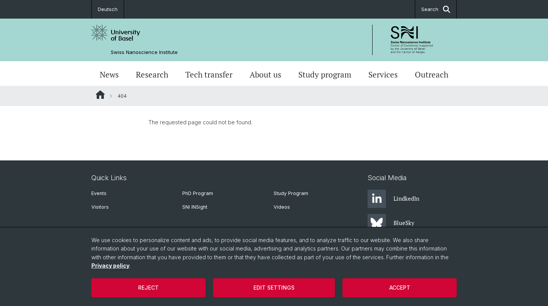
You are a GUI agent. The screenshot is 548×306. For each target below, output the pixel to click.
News (109, 74)
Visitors (100, 207)
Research (152, 74)
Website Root (100, 94)
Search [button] (435, 9)
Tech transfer (209, 74)
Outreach (431, 74)
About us (265, 74)
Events (99, 193)
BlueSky (391, 223)
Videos (282, 207)
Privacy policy (110, 265)
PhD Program (197, 193)
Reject (148, 287)
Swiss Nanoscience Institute (144, 52)
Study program (324, 74)
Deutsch (108, 9)
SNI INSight (194, 207)
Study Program (291, 193)
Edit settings (274, 287)
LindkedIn (393, 199)
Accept (399, 287)
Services (383, 74)
